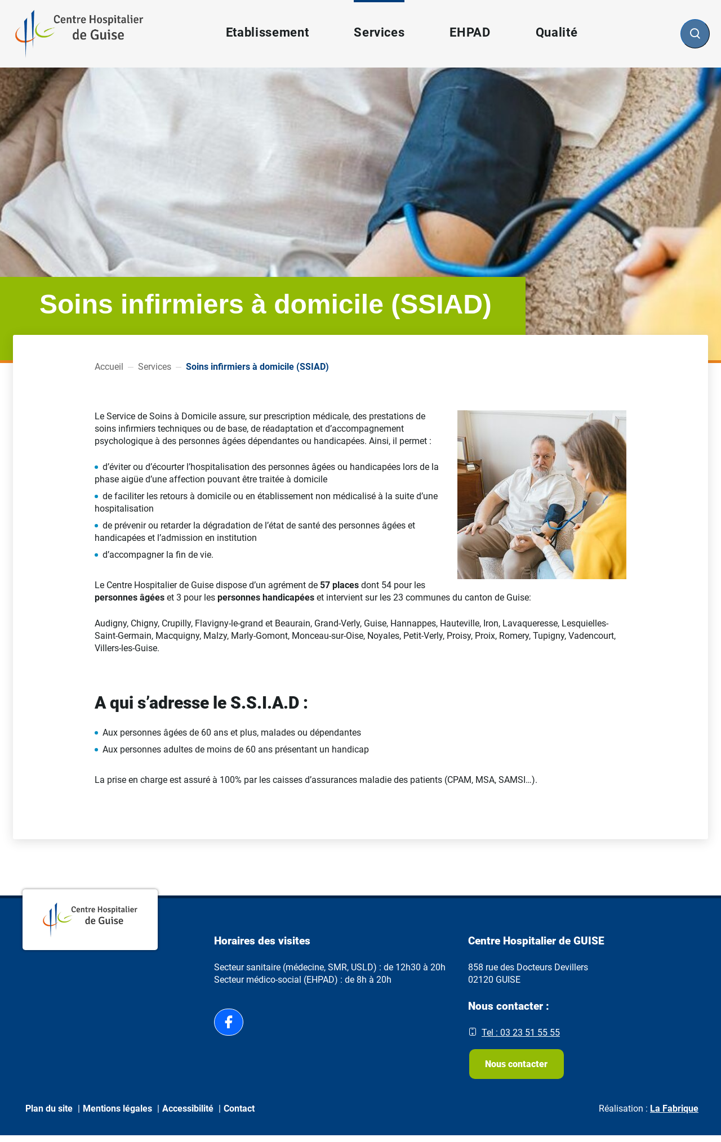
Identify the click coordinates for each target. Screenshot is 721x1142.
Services (154, 366)
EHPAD (469, 32)
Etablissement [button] (267, 32)
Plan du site (49, 1114)
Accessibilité (187, 1114)
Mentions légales (117, 1114)
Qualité (556, 32)
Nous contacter (518, 1067)
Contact (239, 1114)
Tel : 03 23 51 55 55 (521, 1032)
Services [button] (378, 32)
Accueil (109, 366)
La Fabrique (674, 1114)
